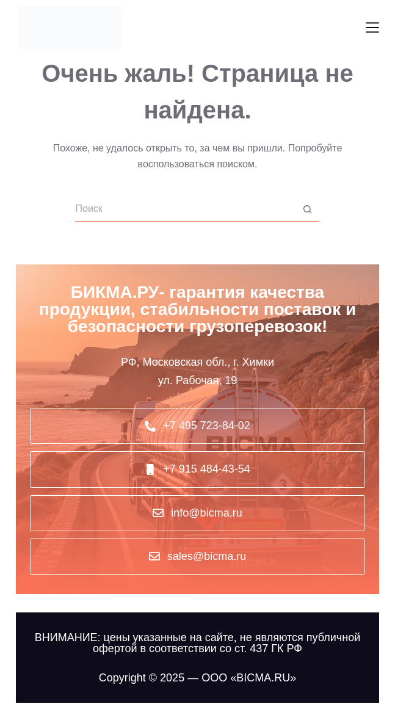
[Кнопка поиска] (307, 209)
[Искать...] (185, 209)
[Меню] (372, 27)
